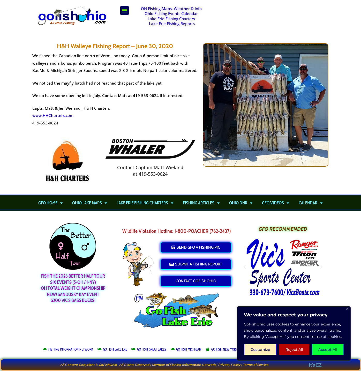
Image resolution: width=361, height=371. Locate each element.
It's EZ (315, 365)
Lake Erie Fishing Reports (172, 23)
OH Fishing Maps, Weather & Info (171, 8)
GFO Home (50, 203)
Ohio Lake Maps (89, 203)
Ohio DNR (241, 203)
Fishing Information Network (193, 365)
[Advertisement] (270, 19)
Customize (260, 349)
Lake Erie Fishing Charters (171, 18)
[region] (294, 333)
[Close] (347, 309)
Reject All (294, 349)
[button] (124, 10)
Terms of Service (255, 365)
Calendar (311, 203)
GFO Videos (275, 203)
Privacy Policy (229, 365)
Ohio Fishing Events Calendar (171, 13)
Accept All (327, 349)
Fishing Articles (201, 203)
